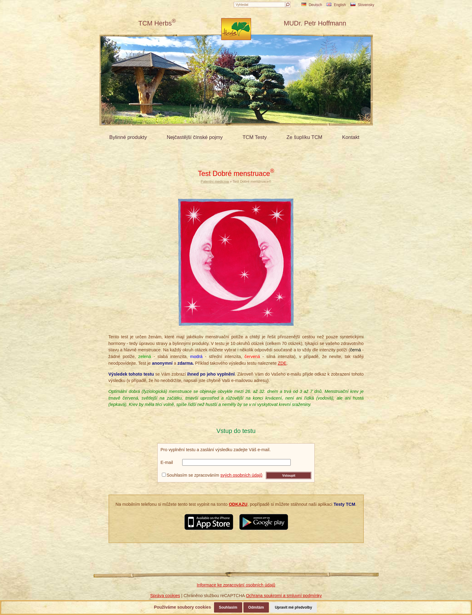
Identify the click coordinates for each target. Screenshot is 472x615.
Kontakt (351, 137)
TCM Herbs (157, 23)
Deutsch (311, 5)
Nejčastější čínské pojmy (195, 137)
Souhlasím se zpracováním (212, 475)
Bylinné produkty (128, 137)
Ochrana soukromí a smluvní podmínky (284, 595)
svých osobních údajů (241, 475)
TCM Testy (255, 137)
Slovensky (362, 5)
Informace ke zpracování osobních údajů (236, 585)
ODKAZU (238, 504)
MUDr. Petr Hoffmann (315, 23)
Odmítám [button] (256, 607)
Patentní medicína (215, 181)
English (336, 5)
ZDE (282, 363)
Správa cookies (165, 595)
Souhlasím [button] (228, 607)
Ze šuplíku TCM (304, 137)
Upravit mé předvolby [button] (293, 607)
